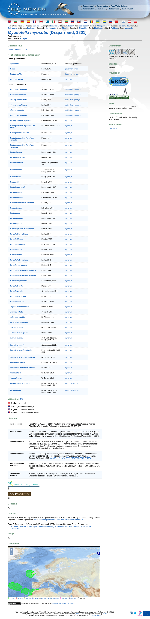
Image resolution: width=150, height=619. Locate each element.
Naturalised (55, 598)
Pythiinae (114, 28)
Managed (73, 598)
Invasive (65, 598)
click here (113, 128)
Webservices (113, 9)
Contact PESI (96, 615)
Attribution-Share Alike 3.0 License (63, 603)
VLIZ (78, 614)
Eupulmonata (50, 28)
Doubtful (28, 598)
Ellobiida (65, 28)
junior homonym (71, 69)
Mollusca (69, 26)
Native (36, 598)
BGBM (105, 614)
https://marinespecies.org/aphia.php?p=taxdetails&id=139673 (59, 520)
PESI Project (127, 9)
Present (12, 598)
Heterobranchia (124, 26)
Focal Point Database (120, 6)
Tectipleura (31, 28)
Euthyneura (12, 28)
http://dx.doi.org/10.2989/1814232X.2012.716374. (70, 458)
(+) (21, 399)
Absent (20, 598)
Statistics (101, 9)
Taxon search (88, 6)
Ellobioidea (83, 28)
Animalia (36, 26)
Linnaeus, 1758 (17, 50)
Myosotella (129, 28)
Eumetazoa (54, 26)
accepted (24, 38)
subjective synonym (73, 89)
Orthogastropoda (102, 26)
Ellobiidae (98, 28)
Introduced (45, 598)
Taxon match (102, 6)
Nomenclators (88, 9)
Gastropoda (83, 26)
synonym (68, 79)
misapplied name (71, 383)
